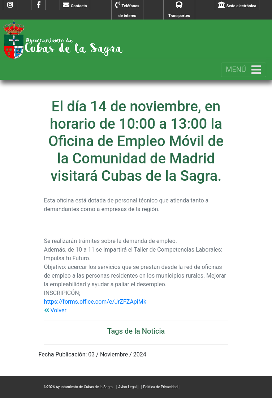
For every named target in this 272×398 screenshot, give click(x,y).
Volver (55, 310)
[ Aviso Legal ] (127, 387)
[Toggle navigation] (243, 70)
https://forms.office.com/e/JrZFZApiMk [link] (95, 301)
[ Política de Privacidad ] (160, 387)
